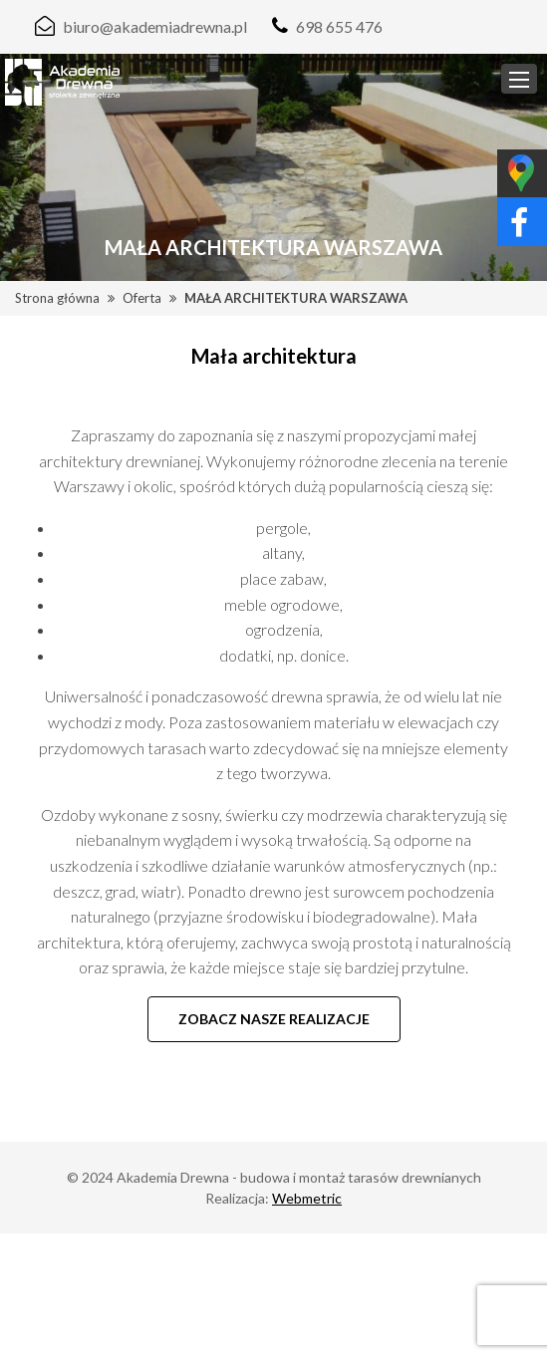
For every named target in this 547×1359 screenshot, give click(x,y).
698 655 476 (339, 26)
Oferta (142, 298)
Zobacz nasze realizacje (274, 1018)
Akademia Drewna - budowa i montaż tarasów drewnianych (299, 1177)
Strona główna (57, 298)
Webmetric (307, 1198)
